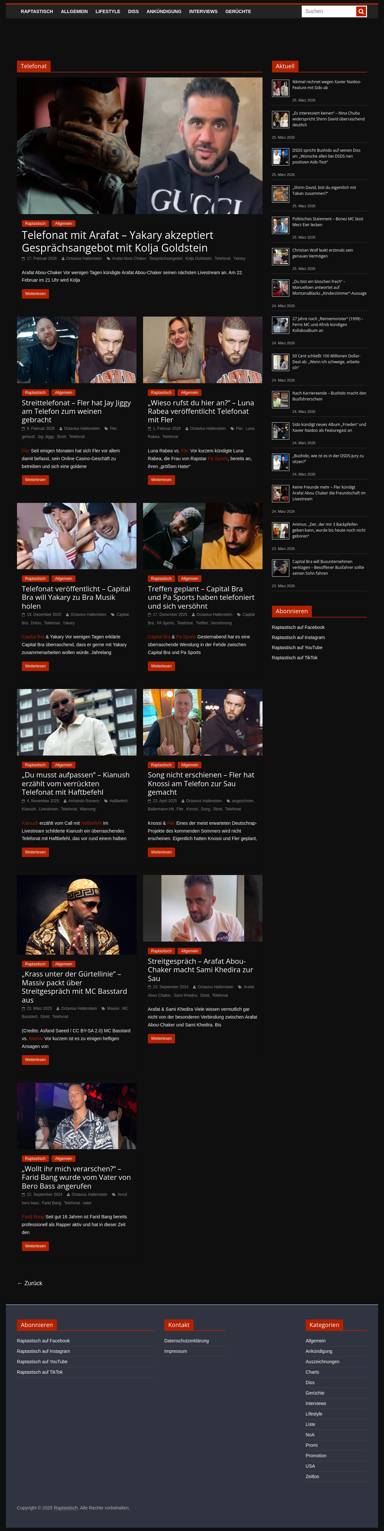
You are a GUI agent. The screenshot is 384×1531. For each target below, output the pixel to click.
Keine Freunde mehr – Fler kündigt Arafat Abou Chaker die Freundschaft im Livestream (329, 493)
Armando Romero (83, 801)
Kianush (29, 809)
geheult (28, 436)
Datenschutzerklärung (186, 1340)
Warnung (87, 809)
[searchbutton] (361, 11)
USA (310, 1466)
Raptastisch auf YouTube (297, 647)
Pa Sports (218, 458)
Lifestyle (108, 11)
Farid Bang (51, 1203)
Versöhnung (221, 623)
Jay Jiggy (46, 436)
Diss (133, 11)
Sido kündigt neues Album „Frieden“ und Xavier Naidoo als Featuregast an (329, 427)
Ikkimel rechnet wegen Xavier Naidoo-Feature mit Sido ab (327, 84)
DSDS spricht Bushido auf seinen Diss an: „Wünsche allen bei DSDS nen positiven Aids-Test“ (327, 156)
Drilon (36, 623)
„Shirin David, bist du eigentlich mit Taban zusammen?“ (324, 190)
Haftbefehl (119, 801)
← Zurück (29, 1283)
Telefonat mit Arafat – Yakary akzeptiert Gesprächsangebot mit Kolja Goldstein (118, 241)
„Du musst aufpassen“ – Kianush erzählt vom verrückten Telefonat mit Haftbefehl (76, 783)
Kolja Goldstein (198, 258)
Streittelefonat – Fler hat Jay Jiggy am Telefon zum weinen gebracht (76, 411)
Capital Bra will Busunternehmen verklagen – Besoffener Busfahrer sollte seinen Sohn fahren (328, 567)
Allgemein (74, 11)
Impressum (175, 1351)
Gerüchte (238, 11)
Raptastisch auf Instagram (298, 637)
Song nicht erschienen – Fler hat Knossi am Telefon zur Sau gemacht (201, 783)
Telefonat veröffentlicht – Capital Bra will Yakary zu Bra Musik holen (76, 597)
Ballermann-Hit (161, 809)
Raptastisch (37, 11)
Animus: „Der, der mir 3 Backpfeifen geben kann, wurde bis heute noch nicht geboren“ (329, 530)
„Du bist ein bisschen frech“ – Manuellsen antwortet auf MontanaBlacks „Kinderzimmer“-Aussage (330, 287)
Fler (113, 428)
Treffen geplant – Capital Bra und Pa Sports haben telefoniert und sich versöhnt (201, 597)
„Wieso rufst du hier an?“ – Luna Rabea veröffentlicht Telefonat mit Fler (201, 411)
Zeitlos (312, 1476)
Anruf (122, 1194)
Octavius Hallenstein (84, 258)
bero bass (30, 1203)
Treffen (202, 623)
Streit (61, 436)
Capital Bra (33, 636)
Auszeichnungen (323, 1361)
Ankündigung (164, 11)
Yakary (239, 258)
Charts (312, 1372)
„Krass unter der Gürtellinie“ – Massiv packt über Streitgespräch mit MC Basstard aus (74, 986)
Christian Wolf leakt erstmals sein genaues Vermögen (323, 253)
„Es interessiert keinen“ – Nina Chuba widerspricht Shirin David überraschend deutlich (329, 119)
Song (205, 809)
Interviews (203, 11)
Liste (310, 1424)
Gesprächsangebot (165, 258)
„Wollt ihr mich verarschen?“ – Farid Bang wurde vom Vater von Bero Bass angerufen (76, 1177)
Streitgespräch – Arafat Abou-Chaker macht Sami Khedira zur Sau (200, 969)
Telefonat (223, 258)
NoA (310, 1434)
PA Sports (165, 623)
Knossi (192, 809)
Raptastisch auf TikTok (295, 657)
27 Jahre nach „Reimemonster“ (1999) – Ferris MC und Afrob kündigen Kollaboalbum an (328, 324)
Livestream (48, 809)
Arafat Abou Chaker (129, 258)
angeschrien (242, 801)
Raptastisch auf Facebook (298, 627)
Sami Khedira (185, 995)
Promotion (316, 1455)
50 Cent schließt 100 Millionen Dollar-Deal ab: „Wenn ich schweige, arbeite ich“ (326, 361)
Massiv (113, 1008)
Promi (312, 1445)
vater (87, 1203)
